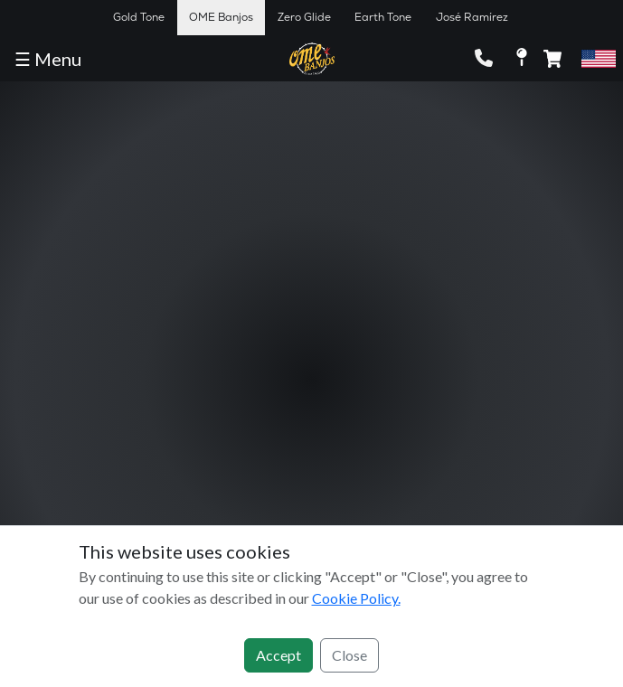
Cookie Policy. (356, 598)
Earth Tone (382, 17)
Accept (278, 654)
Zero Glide (304, 17)
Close (349, 654)
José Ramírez (472, 17)
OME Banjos (221, 17)
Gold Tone (139, 17)
